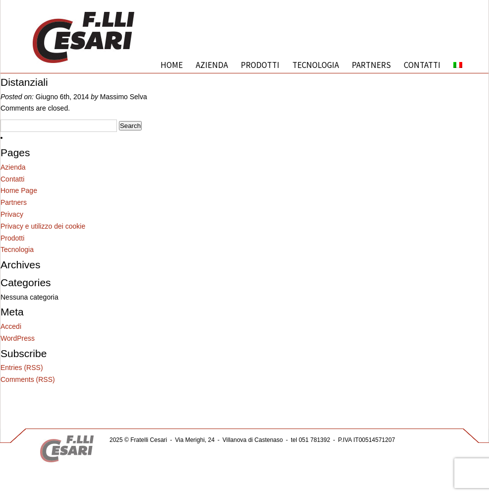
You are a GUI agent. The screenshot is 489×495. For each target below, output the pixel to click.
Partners (371, 65)
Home (172, 65)
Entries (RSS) (21, 367)
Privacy (11, 214)
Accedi (10, 326)
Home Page (18, 190)
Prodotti (260, 65)
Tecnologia (315, 65)
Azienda (212, 65)
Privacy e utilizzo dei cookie (42, 226)
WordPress (17, 338)
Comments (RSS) (27, 379)
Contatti (422, 65)
